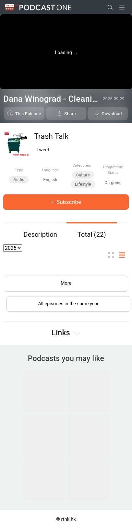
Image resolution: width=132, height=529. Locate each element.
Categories (81, 165)
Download (112, 113)
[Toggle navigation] (122, 7)
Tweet (42, 150)
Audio (18, 179)
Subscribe (68, 202)
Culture (83, 175)
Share (70, 113)
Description (40, 234)
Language (50, 170)
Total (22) (92, 234)
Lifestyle (83, 184)
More (66, 283)
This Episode (28, 113)
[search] (110, 7)
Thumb (113, 255)
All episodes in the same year (68, 304)
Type (19, 170)
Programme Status (113, 170)
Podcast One (45, 7)
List (124, 255)
